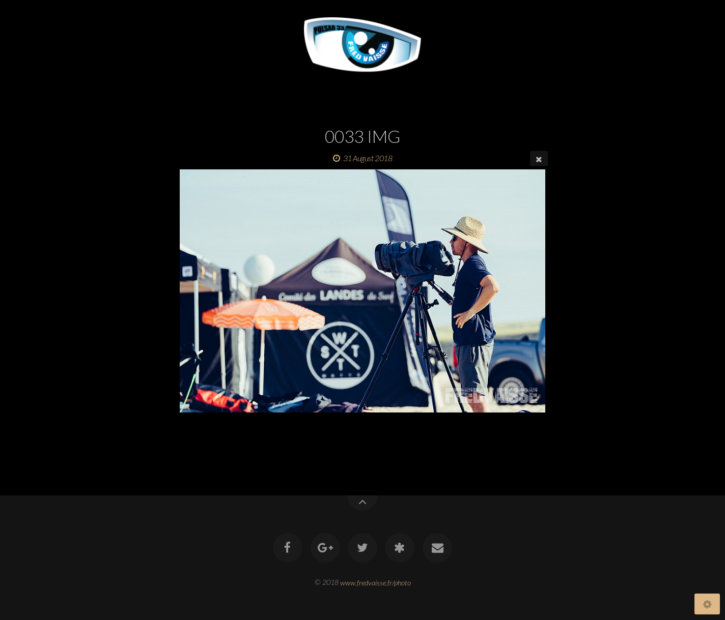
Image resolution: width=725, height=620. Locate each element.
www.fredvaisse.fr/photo (375, 582)
